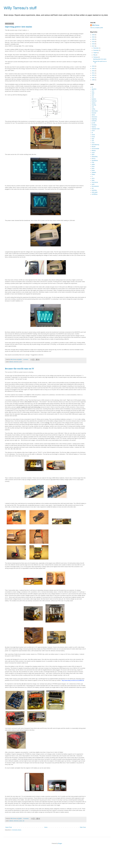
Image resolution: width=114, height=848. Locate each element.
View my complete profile (96, 27)
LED (93, 140)
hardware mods (96, 128)
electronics (16, 361)
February (95, 57)
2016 (93, 66)
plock (93, 168)
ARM (93, 93)
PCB (93, 162)
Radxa (93, 174)
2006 (93, 79)
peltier (93, 164)
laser (93, 138)
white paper (95, 192)
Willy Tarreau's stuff (20, 8)
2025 (93, 34)
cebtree (93, 103)
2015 (93, 68)
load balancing (95, 144)
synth (93, 184)
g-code (93, 122)
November (96, 50)
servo (93, 178)
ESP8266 (94, 120)
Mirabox (94, 150)
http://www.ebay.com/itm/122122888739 (73, 680)
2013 (93, 70)
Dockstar (94, 113)
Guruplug (94, 124)
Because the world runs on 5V (19, 369)
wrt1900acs (94, 194)
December (96, 48)
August (95, 52)
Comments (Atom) (16, 830)
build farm (94, 101)
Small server (95, 182)
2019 (93, 41)
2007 (93, 77)
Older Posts (83, 827)
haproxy (94, 126)
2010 (93, 75)
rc (92, 176)
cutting (93, 109)
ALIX (93, 91)
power (20, 361)
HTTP (93, 130)
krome (93, 136)
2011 (93, 73)
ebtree (93, 115)
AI (92, 87)
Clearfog (94, 105)
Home (45, 827)
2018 (93, 43)
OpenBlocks (95, 160)
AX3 (93, 97)
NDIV (93, 154)
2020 (93, 39)
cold (93, 107)
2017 (93, 46)
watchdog (94, 190)
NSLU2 (93, 158)
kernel (93, 134)
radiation (94, 172)
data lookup (95, 111)
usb (23, 820)
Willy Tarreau (95, 25)
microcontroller (95, 148)
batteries (11, 361)
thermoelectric (95, 186)
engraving (94, 119)
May (94, 55)
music (93, 152)
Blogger (60, 843)
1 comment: (25, 359)
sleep (93, 180)
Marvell (93, 146)
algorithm (94, 89)
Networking (94, 156)
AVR (93, 95)
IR (92, 132)
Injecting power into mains (18, 27)
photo (93, 166)
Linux (93, 142)
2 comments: (26, 818)
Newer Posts (8, 827)
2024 (93, 37)
